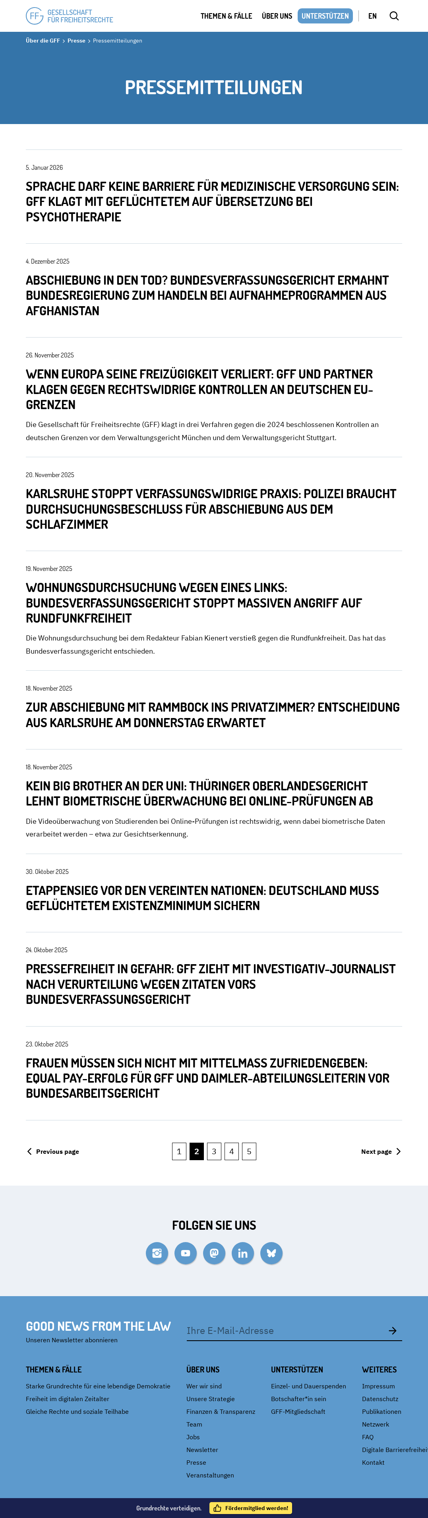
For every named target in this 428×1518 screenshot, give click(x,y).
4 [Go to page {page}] (231, 1151)
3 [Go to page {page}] (214, 1151)
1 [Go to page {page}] (179, 1151)
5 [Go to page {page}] (249, 1151)
